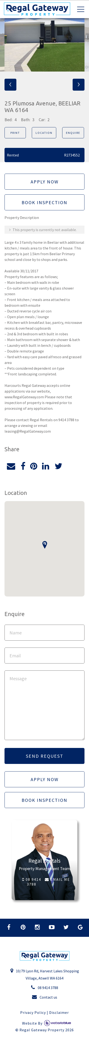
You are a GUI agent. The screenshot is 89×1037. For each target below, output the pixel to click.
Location (44, 133)
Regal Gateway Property (46, 1029)
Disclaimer (59, 1012)
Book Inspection (44, 202)
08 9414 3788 (31, 882)
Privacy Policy (33, 1012)
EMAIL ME (57, 879)
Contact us (44, 997)
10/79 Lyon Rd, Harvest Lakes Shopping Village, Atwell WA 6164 (44, 974)
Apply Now (45, 182)
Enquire (73, 133)
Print (15, 133)
